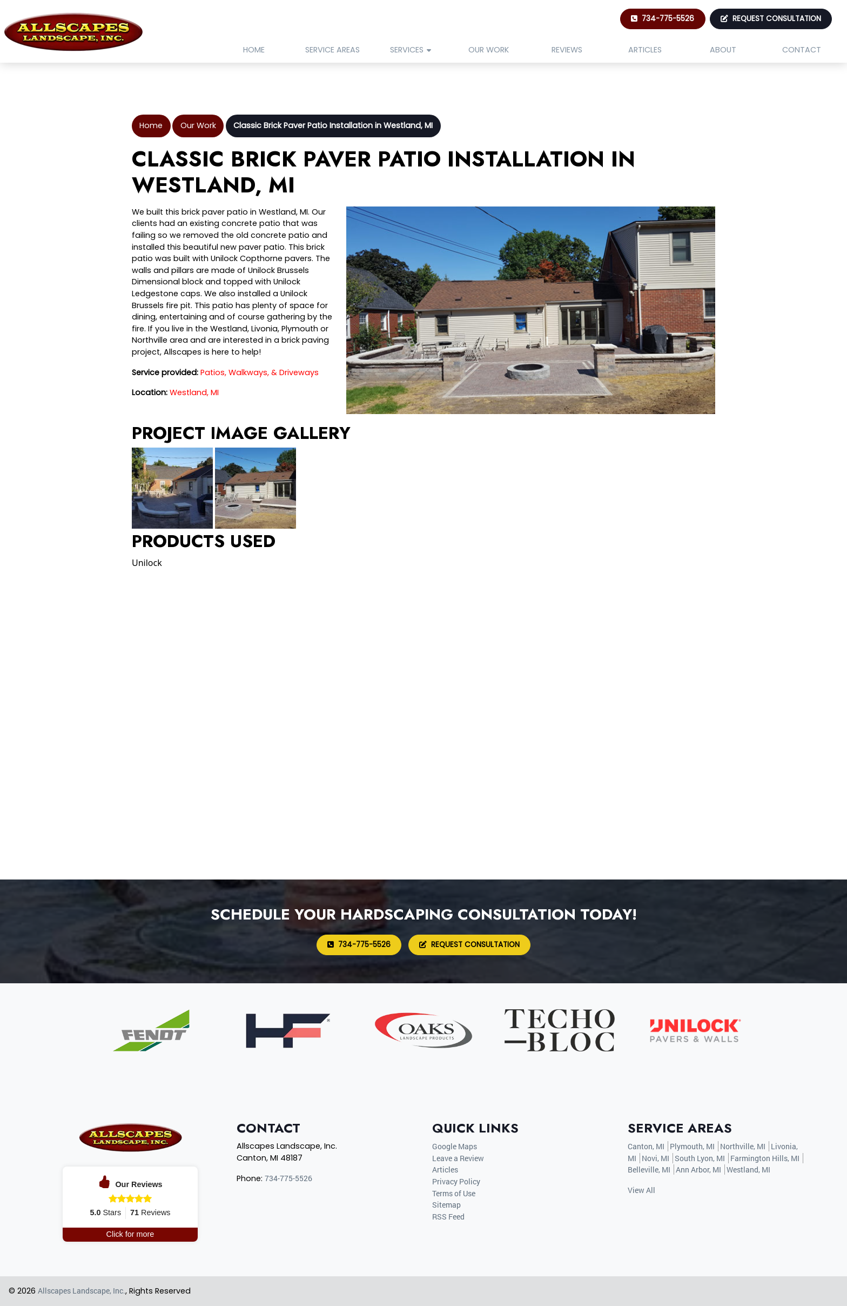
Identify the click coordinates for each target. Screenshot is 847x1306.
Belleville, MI (649, 1169)
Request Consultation (771, 19)
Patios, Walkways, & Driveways (259, 372)
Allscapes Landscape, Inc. (81, 1290)
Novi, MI (655, 1158)
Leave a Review (458, 1158)
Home (151, 125)
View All (641, 1190)
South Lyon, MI (700, 1158)
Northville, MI (742, 1146)
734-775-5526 (662, 19)
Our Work (198, 125)
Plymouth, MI (692, 1146)
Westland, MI (194, 392)
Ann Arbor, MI (698, 1169)
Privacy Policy (456, 1181)
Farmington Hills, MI (764, 1158)
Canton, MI (646, 1146)
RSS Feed (448, 1216)
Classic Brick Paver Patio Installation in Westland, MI (333, 125)
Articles (445, 1169)
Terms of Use (453, 1193)
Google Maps (454, 1146)
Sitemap (446, 1205)
